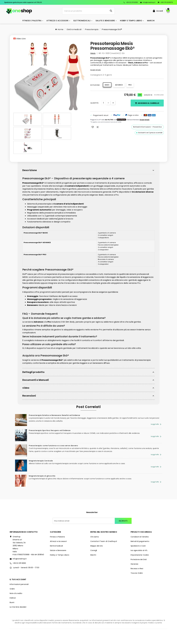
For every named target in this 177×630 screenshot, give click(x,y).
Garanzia (134, 546)
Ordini (12, 571)
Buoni (12, 585)
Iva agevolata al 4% (139, 533)
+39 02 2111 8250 (130, 2)
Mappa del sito (96, 528)
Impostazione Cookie (140, 537)
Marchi (93, 537)
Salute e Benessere (58, 533)
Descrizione (29, 156)
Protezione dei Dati (139, 542)
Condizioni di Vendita (140, 519)
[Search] (111, 10)
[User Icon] (157, 10)
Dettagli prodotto (33, 358)
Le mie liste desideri (18, 589)
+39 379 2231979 (165, 2)
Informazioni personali (19, 566)
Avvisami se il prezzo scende (149, 132)
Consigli (93, 533)
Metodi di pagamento (140, 523)
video (25, 373)
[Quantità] (103, 103)
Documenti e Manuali (35, 365)
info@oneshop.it (147, 2)
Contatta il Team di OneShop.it (103, 523)
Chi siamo (94, 519)
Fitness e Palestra (57, 519)
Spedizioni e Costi (138, 528)
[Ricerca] (85, 11)
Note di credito (16, 575)
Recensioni (29, 381)
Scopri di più (95, 70)
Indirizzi (13, 580)
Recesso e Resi (137, 551)
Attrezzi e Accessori (58, 523)
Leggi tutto (156, 410)
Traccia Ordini (137, 555)
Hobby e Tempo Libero (59, 537)
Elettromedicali (56, 528)
